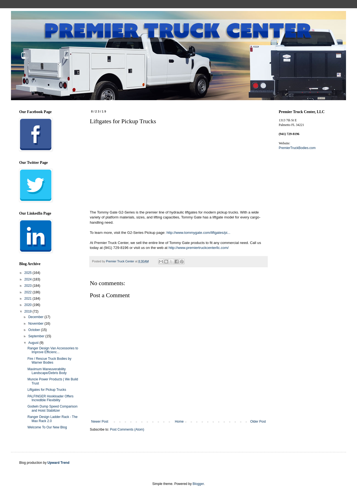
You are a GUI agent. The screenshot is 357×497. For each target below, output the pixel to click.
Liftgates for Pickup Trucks (46, 390)
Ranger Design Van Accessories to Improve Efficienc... (52, 350)
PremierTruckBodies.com (297, 148)
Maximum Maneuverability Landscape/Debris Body (46, 371)
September (36, 336)
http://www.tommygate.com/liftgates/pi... (198, 233)
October (34, 330)
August (34, 343)
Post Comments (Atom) (127, 429)
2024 (28, 279)
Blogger (198, 484)
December (36, 317)
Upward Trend (58, 463)
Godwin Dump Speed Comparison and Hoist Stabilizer (52, 408)
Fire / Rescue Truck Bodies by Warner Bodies (49, 360)
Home (179, 421)
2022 (28, 292)
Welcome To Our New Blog (47, 427)
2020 (28, 305)
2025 (28, 273)
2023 (28, 286)
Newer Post (99, 421)
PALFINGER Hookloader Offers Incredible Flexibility (50, 398)
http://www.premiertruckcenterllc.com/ (199, 248)
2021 (28, 299)
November (36, 323)
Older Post (258, 421)
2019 (28, 311)
